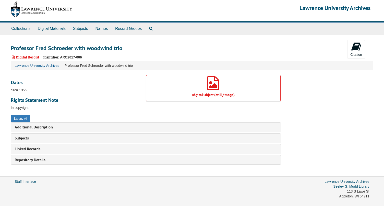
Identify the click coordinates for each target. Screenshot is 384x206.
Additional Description (34, 127)
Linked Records (27, 148)
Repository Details (30, 159)
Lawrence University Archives (335, 8)
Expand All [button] (20, 118)
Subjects (80, 28)
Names (101, 28)
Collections (20, 28)
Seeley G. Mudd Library (351, 186)
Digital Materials (52, 28)
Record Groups (128, 28)
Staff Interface (25, 181)
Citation (356, 49)
